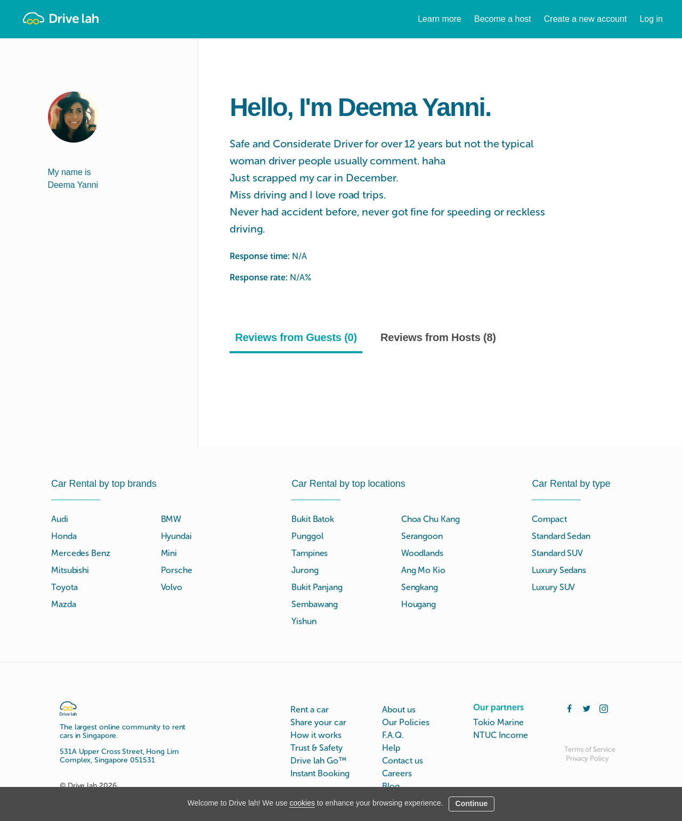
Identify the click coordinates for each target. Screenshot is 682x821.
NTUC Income (500, 735)
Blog (391, 786)
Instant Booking (320, 773)
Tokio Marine (498, 722)
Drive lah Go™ (318, 761)
